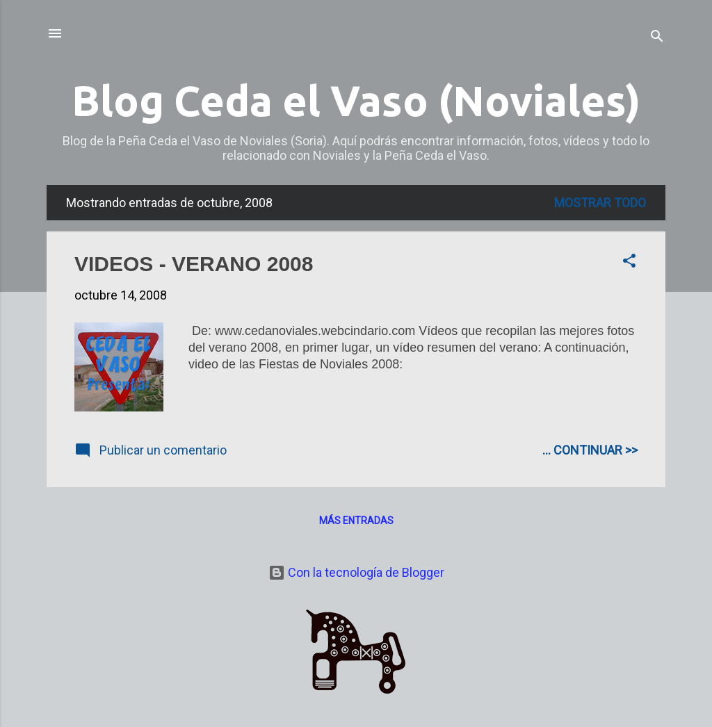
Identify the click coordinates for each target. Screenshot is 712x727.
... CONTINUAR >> (590, 450)
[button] (629, 262)
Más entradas (356, 520)
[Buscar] (657, 38)
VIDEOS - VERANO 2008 (193, 263)
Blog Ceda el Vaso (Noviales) (356, 100)
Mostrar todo (600, 202)
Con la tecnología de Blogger (356, 572)
